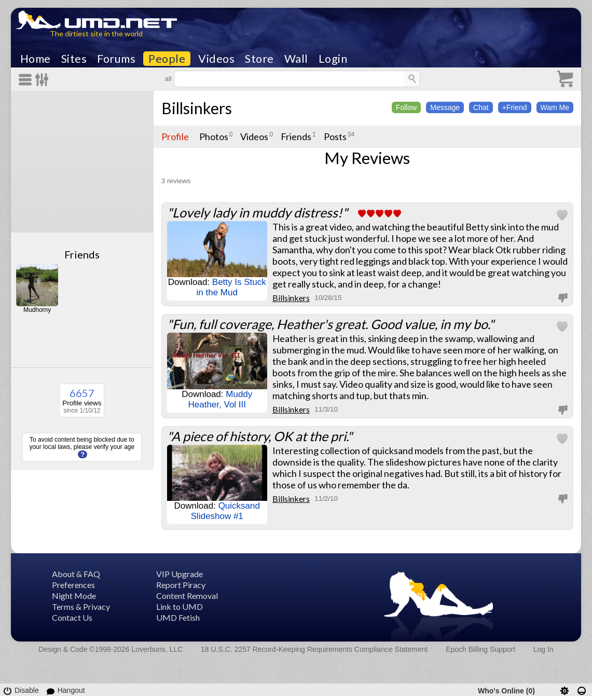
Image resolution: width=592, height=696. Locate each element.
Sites (74, 58)
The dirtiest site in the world (96, 33)
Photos (213, 136)
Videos (216, 58)
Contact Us (72, 617)
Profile (175, 136)
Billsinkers (196, 108)
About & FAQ (76, 574)
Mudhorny (37, 309)
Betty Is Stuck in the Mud (231, 287)
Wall (296, 58)
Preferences (73, 585)
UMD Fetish (178, 617)
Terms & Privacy (81, 606)
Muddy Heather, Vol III (220, 399)
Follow (406, 107)
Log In (543, 649)
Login (333, 58)
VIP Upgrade (179, 574)
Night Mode (74, 596)
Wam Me (555, 107)
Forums (116, 58)
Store (259, 58)
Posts (335, 136)
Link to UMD (179, 606)
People (166, 58)
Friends (82, 254)
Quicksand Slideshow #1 (225, 511)
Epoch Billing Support (480, 649)
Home (35, 58)
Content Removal (187, 596)
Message (445, 107)
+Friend (514, 107)
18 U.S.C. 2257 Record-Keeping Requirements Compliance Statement (314, 649)
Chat (481, 107)
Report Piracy (180, 585)
